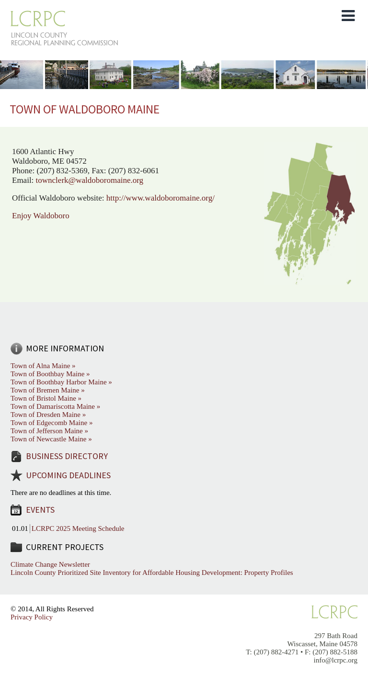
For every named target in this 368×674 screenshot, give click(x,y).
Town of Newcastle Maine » (51, 439)
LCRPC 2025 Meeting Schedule (78, 528)
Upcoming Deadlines (68, 475)
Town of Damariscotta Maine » (55, 406)
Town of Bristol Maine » (46, 398)
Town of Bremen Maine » (48, 390)
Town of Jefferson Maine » (49, 431)
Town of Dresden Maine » (48, 414)
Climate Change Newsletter (50, 564)
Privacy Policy (32, 617)
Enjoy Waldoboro (41, 215)
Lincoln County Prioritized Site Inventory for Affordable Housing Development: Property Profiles (152, 572)
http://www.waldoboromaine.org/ (160, 197)
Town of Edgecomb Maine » (51, 423)
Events (40, 509)
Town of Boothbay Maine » (50, 374)
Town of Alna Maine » (43, 366)
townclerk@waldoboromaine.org (89, 180)
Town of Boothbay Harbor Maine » (61, 382)
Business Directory (67, 455)
